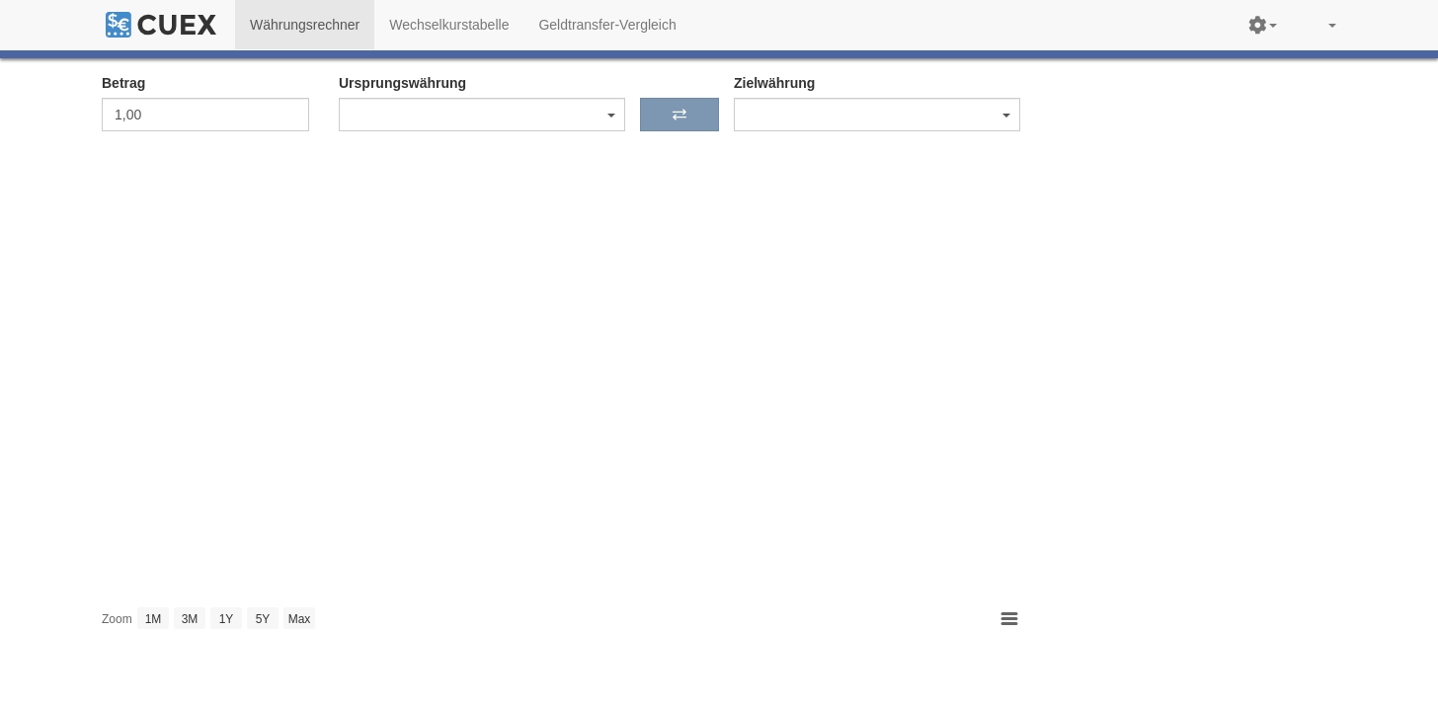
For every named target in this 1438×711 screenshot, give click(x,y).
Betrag (123, 83)
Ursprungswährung (402, 83)
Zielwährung (774, 83)
